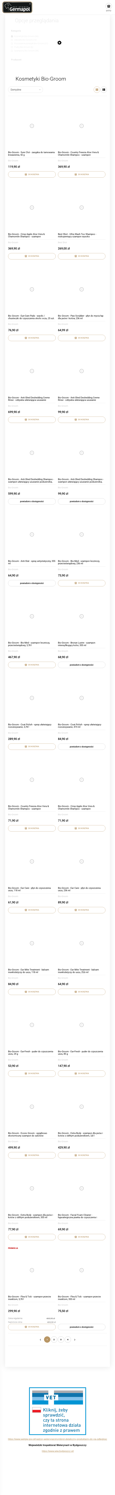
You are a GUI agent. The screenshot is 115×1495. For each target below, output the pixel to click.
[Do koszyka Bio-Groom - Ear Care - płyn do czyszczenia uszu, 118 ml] (32, 910)
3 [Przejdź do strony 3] (61, 1339)
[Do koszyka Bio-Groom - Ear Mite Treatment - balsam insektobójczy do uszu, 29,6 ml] (82, 992)
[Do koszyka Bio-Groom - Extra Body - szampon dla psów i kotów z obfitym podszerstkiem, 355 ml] (32, 1237)
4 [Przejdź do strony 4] (67, 1339)
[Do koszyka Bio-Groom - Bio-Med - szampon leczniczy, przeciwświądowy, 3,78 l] (32, 665)
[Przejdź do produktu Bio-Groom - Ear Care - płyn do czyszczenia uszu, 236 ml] (82, 861)
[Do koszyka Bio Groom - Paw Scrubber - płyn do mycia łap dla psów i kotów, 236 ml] (82, 338)
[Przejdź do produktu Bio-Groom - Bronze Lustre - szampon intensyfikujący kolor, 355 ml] (82, 616)
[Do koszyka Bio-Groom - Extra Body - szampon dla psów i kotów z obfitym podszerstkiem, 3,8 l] (82, 1155)
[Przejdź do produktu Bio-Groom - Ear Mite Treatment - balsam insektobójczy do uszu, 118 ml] (32, 943)
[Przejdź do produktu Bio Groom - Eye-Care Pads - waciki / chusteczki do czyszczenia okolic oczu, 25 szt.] (32, 289)
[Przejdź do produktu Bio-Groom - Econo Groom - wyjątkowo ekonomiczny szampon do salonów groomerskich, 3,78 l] (32, 1107)
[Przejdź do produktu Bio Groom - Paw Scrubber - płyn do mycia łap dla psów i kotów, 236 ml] (82, 289)
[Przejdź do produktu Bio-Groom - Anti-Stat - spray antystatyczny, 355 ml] (32, 534)
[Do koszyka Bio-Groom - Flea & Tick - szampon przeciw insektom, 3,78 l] (32, 1327)
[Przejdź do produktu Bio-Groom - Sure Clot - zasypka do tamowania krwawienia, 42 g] (32, 126)
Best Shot (62, 242)
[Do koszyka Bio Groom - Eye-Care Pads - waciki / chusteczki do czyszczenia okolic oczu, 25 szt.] (32, 338)
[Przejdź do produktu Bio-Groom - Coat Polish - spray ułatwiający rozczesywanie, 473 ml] (82, 698)
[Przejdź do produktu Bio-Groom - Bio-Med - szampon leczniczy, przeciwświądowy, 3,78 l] (32, 616)
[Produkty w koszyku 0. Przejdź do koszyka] (109, 7)
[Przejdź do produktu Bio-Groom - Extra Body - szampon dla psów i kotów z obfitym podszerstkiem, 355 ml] (32, 1188)
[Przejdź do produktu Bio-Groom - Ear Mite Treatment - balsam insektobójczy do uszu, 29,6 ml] (82, 943)
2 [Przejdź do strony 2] (54, 1339)
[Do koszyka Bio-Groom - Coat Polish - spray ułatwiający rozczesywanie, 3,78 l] (32, 747)
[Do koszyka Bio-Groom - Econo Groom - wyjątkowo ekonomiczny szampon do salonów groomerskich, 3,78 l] (32, 1155)
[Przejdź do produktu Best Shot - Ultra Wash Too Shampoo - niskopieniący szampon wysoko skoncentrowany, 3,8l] (82, 207)
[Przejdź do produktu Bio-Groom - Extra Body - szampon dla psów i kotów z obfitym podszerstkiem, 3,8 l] (82, 1107)
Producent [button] (16, 60)
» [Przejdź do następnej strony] (75, 1339)
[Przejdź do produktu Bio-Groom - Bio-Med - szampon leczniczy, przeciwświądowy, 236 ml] (82, 534)
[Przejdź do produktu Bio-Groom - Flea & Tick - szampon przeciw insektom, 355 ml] (82, 1270)
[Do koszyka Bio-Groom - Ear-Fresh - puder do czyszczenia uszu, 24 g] (32, 1073)
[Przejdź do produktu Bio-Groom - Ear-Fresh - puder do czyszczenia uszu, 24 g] (32, 1025)
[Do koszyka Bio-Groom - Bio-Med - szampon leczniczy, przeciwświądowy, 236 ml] (82, 583)
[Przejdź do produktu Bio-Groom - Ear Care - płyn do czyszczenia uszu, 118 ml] (32, 861)
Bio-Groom (13, 160)
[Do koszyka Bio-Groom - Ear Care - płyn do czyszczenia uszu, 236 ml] (82, 910)
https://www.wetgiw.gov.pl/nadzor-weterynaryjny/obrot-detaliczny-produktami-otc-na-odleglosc (57, 1439)
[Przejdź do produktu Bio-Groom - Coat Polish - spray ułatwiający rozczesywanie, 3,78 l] (32, 698)
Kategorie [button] (16, 31)
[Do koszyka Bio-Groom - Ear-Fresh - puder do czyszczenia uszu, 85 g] (82, 1073)
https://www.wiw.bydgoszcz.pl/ (58, 1451)
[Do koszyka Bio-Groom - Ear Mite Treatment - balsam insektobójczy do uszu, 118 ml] (32, 992)
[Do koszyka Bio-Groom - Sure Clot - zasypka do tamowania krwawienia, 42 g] (32, 174)
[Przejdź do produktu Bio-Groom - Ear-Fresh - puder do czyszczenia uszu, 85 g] (82, 1025)
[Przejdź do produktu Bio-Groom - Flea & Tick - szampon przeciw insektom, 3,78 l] (32, 1270)
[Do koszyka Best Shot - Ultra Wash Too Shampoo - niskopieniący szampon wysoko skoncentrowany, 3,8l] (82, 256)
